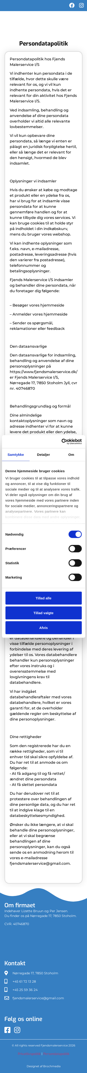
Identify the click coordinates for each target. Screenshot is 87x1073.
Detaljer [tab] (43, 454)
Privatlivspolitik (30, 1054)
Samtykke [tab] (15, 454)
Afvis (43, 627)
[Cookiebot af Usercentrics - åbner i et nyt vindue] (62, 442)
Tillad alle (43, 598)
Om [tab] (71, 454)
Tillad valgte (43, 613)
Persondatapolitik (56, 1054)
